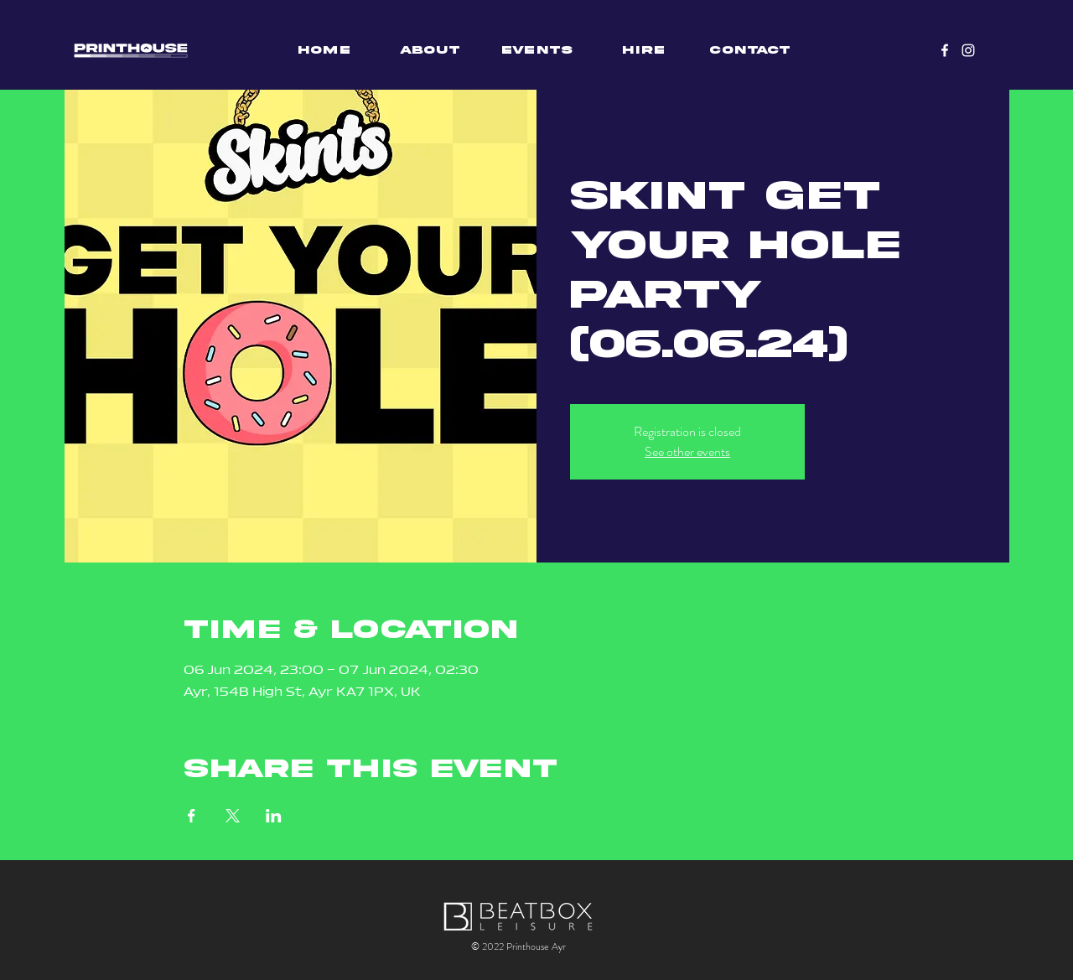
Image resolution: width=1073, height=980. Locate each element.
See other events (687, 451)
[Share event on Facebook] (192, 815)
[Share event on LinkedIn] (274, 815)
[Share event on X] (233, 815)
